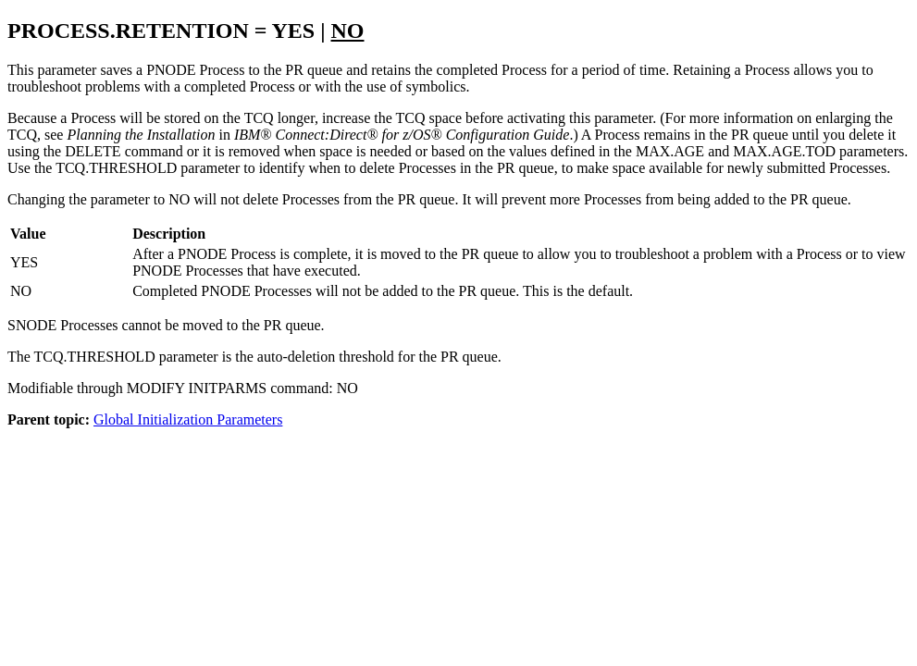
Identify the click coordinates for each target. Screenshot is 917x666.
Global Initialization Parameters (187, 419)
